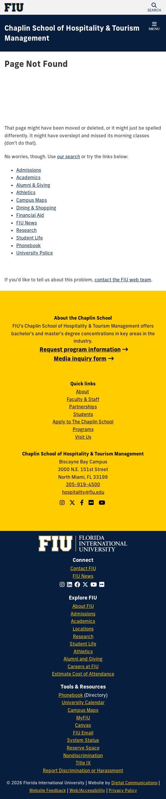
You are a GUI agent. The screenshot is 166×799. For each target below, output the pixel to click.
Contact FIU (83, 568)
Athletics (25, 192)
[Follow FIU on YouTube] (94, 584)
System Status (83, 740)
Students (83, 414)
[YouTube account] (102, 502)
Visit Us (83, 437)
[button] (154, 7)
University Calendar (83, 702)
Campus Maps (31, 200)
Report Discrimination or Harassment (83, 770)
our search (68, 156)
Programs (83, 429)
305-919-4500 (83, 484)
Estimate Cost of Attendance (83, 674)
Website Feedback (47, 790)
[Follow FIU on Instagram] (63, 584)
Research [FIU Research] (83, 636)
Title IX (83, 763)
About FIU (83, 606)
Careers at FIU (83, 666)
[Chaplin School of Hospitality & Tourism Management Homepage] (75, 33)
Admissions (28, 170)
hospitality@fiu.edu (83, 492)
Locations (83, 629)
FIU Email (83, 733)
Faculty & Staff (83, 399)
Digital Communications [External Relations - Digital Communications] (134, 782)
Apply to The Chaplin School (83, 422)
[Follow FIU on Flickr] (103, 584)
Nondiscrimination (83, 755)
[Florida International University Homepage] (43, 7)
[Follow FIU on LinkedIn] (70, 584)
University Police (34, 253)
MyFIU (83, 718)
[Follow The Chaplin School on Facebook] (82, 502)
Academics (28, 177)
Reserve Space (83, 748)
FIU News (26, 223)
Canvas (83, 725)
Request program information (80, 349)
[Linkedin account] (91, 502)
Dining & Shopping (36, 208)
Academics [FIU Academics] (83, 621)
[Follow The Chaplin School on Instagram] (62, 502)
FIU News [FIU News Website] (83, 576)
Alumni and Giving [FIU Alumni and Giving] (83, 659)
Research (26, 230)
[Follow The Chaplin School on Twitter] (73, 502)
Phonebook (28, 245)
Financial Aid (30, 215)
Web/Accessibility (87, 790)
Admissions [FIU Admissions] (83, 614)
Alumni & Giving (33, 185)
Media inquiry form (80, 358)
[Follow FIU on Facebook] (78, 584)
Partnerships (83, 407)
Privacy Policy (123, 790)
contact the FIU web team (123, 280)
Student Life (29, 238)
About (82, 391)
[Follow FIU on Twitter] (86, 584)
